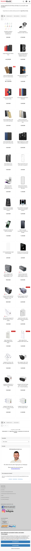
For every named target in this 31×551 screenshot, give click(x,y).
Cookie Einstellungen (5, 499)
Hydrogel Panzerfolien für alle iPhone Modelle (8, 230)
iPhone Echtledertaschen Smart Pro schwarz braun (8, 76)
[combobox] (9, 16)
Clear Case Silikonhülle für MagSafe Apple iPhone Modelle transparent (23, 54)
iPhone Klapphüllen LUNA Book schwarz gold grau (8, 120)
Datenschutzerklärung (23, 539)
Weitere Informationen (15, 548)
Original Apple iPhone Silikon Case (8, 54)
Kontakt (3, 489)
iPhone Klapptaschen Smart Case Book (23, 98)
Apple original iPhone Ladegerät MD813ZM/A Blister (8, 341)
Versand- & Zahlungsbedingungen (7, 491)
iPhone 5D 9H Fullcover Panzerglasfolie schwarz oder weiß (22, 187)
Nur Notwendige (15, 545)
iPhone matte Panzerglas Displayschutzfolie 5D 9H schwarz (8, 209)
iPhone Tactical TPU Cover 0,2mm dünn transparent (23, 164)
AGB (2, 495)
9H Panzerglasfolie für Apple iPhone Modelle (8, 253)
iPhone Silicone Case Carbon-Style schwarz (8, 164)
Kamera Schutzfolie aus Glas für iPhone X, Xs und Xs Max (22, 253)
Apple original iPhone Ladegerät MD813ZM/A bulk (22, 341)
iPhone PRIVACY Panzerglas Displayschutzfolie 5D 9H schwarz (22, 209)
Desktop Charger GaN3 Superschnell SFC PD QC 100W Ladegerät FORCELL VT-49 (23, 275)
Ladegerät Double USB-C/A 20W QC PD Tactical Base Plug (8, 385)
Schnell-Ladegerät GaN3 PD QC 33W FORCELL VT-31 (23, 297)
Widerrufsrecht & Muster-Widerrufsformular (9, 493)
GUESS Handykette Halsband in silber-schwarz (23, 32)
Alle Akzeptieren (15, 541)
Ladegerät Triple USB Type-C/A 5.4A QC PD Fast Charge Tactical (8, 407)
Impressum (4, 487)
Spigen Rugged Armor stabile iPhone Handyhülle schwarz (22, 142)
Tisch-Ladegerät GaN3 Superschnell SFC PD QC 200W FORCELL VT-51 (8, 275)
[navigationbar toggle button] (29, 1)
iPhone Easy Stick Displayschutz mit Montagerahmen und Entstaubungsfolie (8, 187)
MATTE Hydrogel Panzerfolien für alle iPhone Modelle (23, 231)
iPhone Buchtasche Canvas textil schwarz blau (23, 76)
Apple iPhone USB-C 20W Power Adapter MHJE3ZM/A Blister (22, 319)
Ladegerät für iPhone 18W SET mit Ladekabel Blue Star (8, 363)
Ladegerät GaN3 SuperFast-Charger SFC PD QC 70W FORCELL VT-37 (8, 297)
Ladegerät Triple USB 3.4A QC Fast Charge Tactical (23, 407)
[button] (2, 16)
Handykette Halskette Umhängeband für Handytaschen (8, 32)
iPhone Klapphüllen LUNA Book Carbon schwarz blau (8, 142)
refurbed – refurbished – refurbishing (15, 479)
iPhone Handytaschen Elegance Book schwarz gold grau (22, 121)
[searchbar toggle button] (23, 1)
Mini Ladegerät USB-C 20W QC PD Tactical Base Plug (23, 363)
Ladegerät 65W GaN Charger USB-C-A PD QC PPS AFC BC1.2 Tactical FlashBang (22, 385)
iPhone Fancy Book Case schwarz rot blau (8, 98)
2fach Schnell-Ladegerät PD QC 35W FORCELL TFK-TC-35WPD (8, 319)
